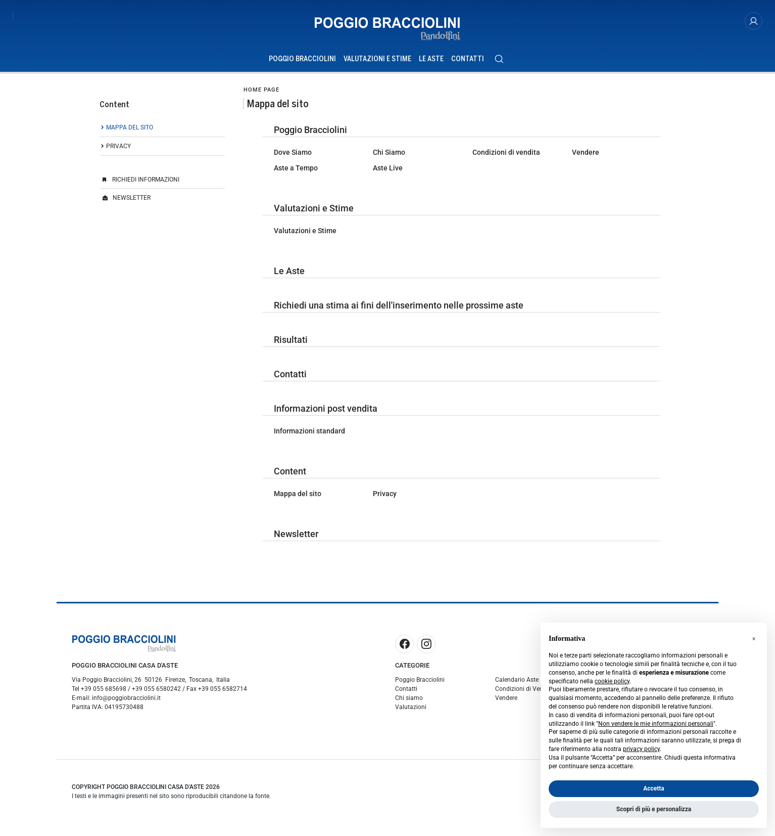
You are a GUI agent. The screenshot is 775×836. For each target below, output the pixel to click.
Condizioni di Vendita (524, 688)
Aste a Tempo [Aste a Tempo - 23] (296, 168)
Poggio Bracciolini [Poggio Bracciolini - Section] (302, 59)
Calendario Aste (517, 679)
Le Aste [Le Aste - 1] (289, 271)
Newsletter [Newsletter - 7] (296, 534)
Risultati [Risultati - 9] (291, 339)
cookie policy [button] (612, 681)
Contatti (406, 688)
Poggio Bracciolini (420, 679)
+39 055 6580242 (156, 688)
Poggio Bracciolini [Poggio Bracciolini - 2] (310, 129)
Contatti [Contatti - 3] (290, 374)
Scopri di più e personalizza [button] (653, 809)
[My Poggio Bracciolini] (753, 21)
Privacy (118, 146)
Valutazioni (410, 707)
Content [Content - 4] (290, 471)
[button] (754, 639)
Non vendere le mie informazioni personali (655, 723)
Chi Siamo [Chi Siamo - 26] (389, 152)
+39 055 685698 (103, 688)
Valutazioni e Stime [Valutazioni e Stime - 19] (305, 231)
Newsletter (132, 197)
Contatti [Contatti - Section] (467, 59)
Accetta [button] (653, 788)
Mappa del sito (129, 127)
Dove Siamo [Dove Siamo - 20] (293, 152)
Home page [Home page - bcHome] (261, 89)
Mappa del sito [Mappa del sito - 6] (297, 494)
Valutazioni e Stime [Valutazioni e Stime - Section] (377, 59)
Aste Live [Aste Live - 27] (388, 168)
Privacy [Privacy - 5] (385, 494)
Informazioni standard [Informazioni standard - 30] (309, 431)
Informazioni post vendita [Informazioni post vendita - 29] (325, 408)
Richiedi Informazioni (145, 179)
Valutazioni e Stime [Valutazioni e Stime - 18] (314, 208)
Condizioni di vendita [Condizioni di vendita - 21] (506, 152)
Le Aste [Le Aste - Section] (431, 59)
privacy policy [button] (641, 749)
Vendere (506, 697)
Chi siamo (409, 697)
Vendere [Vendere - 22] (585, 152)
